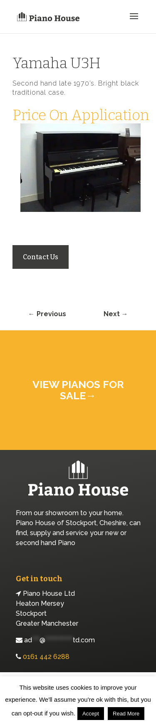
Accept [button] (90, 713)
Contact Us (40, 257)
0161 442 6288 (46, 657)
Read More (126, 713)
